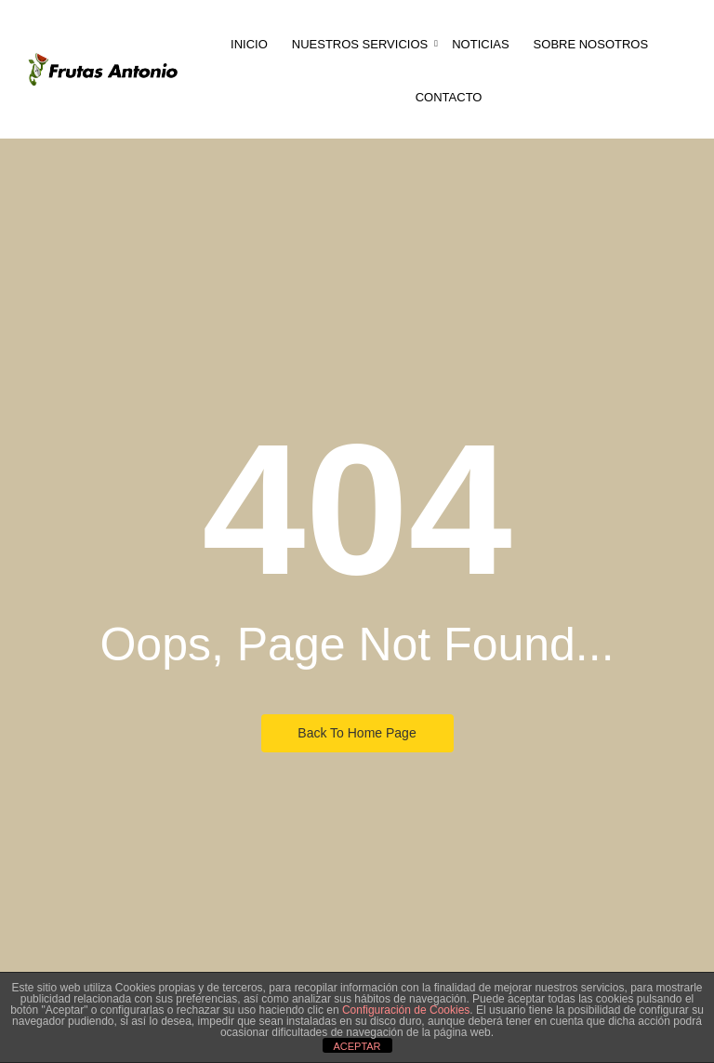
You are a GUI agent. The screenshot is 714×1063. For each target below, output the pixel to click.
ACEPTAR (356, 1046)
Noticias (480, 44)
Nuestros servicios (361, 44)
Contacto (449, 97)
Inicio (249, 44)
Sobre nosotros (591, 44)
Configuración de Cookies (405, 1009)
